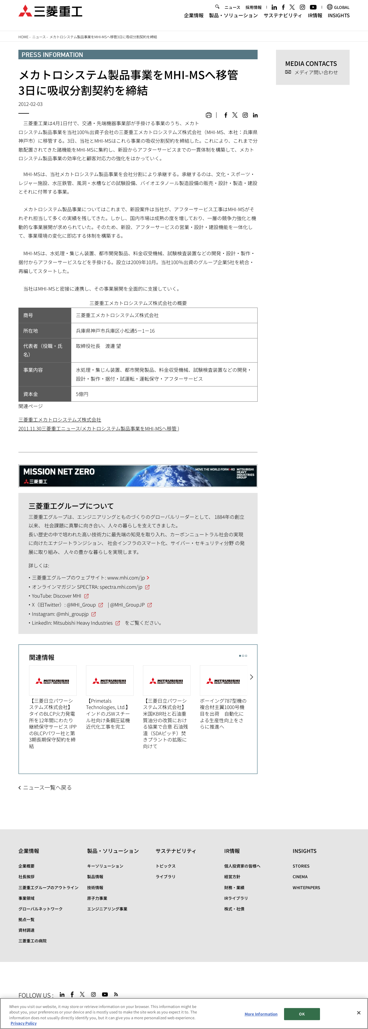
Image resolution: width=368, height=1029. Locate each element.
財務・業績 (234, 887)
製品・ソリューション (233, 19)
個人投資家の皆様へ (242, 866)
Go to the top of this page (343, 993)
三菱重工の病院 (32, 941)
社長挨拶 (26, 876)
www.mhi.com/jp (126, 577)
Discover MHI (67, 595)
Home (23, 36)
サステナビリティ (283, 19)
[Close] (358, 1012)
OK (301, 1014)
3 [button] (246, 656)
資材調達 (26, 930)
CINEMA (300, 876)
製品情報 (95, 876)
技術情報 (95, 887)
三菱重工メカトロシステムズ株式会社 (59, 419)
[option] (57, 707)
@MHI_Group (81, 604)
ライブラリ (166, 876)
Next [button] (252, 707)
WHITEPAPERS (306, 887)
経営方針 (232, 876)
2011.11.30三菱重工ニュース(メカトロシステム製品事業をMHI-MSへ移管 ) (98, 428)
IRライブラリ (236, 898)
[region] (184, 1013)
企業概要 (26, 866)
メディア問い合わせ (316, 72)
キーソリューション (105, 866)
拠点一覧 (26, 919)
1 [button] (240, 656)
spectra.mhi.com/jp (121, 586)
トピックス (166, 866)
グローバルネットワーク (40, 909)
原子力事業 (97, 898)
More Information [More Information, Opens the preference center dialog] (261, 1014)
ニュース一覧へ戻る (47, 787)
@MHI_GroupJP (127, 604)
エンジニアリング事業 (107, 909)
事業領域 (26, 898)
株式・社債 (234, 909)
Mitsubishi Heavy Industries (83, 622)
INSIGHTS (339, 19)
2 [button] (243, 656)
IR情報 (315, 19)
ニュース (232, 12)
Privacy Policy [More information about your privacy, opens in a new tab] (24, 1023)
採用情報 (254, 12)
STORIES (301, 866)
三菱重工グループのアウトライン (48, 887)
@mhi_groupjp (72, 613)
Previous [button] (24, 707)
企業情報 (194, 19)
